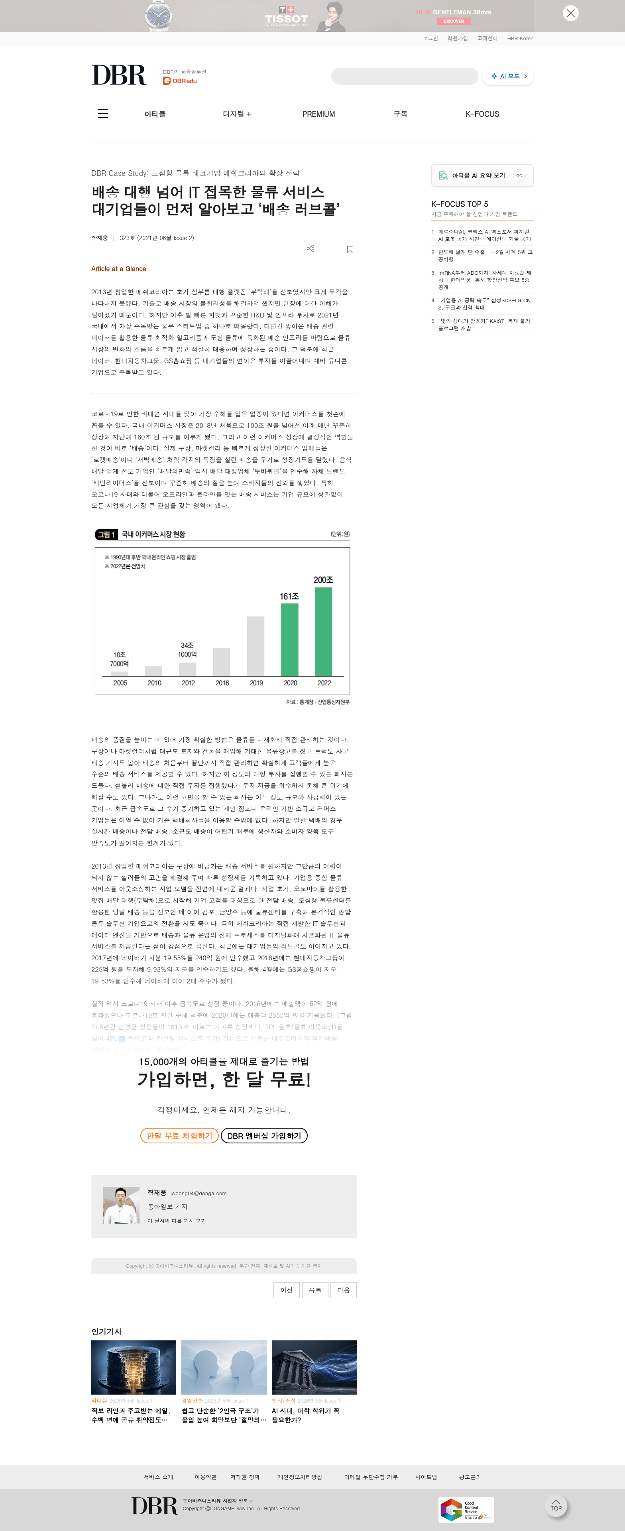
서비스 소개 (158, 1477)
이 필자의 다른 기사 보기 (176, 1220)
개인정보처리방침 (300, 1477)
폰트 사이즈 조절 (337, 249)
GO (520, 175)
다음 (343, 1290)
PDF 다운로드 (323, 249)
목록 (315, 1290)
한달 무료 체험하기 (179, 1135)
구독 (400, 114)
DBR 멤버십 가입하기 (264, 1135)
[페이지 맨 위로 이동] (558, 1508)
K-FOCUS (482, 114)
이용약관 (206, 1477)
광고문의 (470, 1477)
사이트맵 (426, 1477)
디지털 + (237, 114)
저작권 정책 (245, 1477)
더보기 (310, 248)
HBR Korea (520, 38)
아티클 (155, 114)
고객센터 (487, 38)
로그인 (430, 38)
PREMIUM (319, 114)
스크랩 (350, 249)
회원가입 (457, 38)
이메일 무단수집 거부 (371, 1477)
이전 (286, 1290)
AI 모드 (510, 76)
